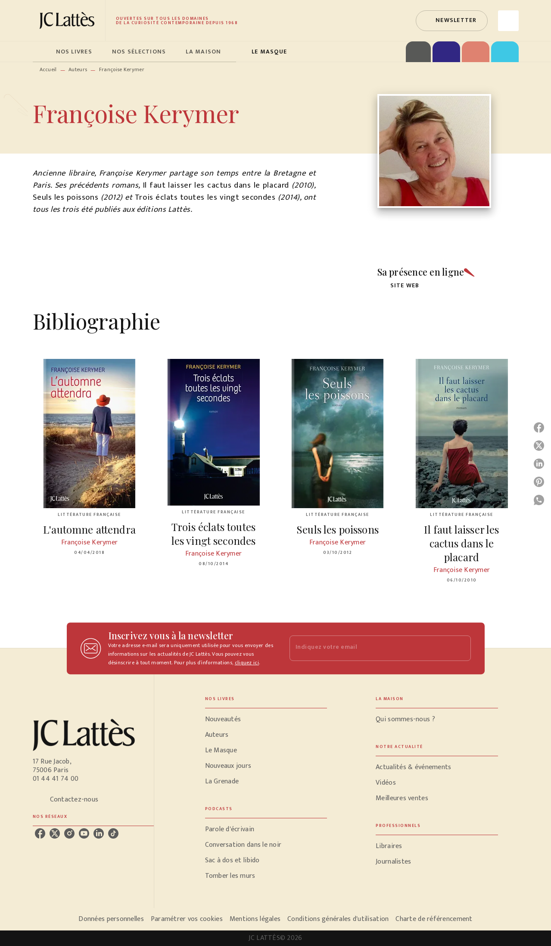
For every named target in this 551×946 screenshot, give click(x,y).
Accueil (48, 69)
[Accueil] (69, 20)
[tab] (42, 51)
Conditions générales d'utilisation (338, 919)
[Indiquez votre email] (369, 648)
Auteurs (77, 69)
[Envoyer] (460, 648)
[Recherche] (508, 20)
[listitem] (40, 833)
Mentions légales (255, 919)
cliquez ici (247, 662)
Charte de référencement (433, 919)
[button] (451, 20)
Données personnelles (110, 919)
